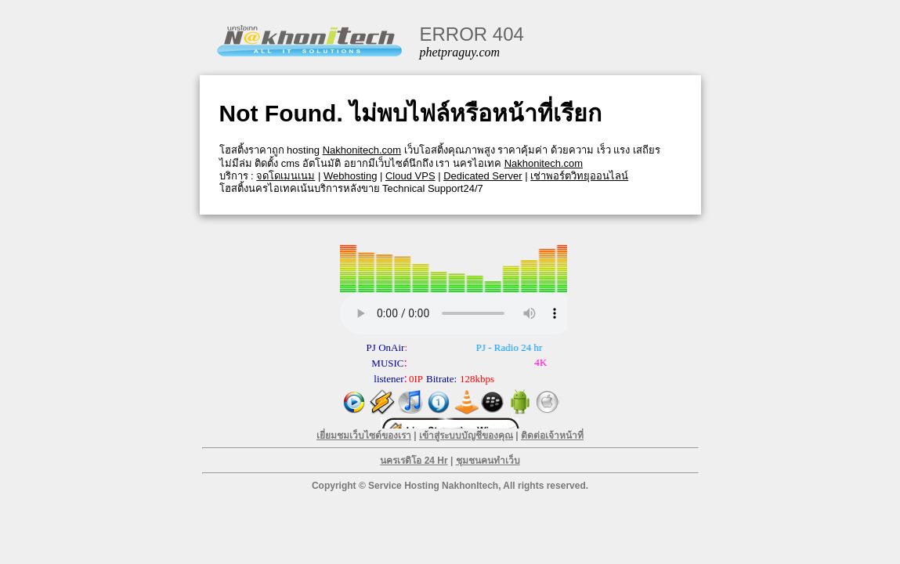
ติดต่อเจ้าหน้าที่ (552, 435)
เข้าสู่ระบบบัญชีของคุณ (466, 435)
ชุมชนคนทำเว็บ (488, 460)
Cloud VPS (410, 176)
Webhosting (350, 176)
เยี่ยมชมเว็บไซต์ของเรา (363, 435)
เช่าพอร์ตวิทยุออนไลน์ (579, 176)
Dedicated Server (482, 176)
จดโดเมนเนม (285, 176)
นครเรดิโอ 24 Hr (413, 460)
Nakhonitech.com (362, 150)
